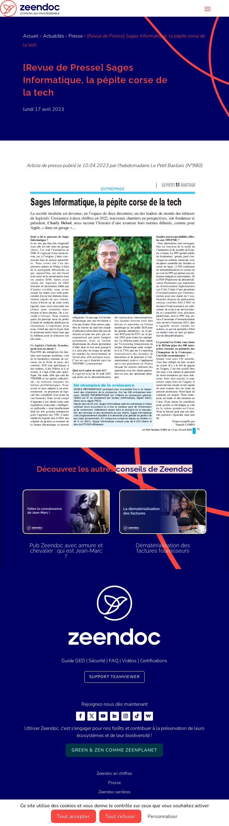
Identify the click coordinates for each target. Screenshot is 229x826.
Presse (76, 36)
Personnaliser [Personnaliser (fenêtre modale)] (162, 816)
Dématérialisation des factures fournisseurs (163, 548)
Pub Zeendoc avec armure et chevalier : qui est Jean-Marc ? (66, 550)
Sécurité (97, 660)
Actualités (53, 36)
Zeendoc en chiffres (114, 773)
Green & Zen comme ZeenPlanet (114, 750)
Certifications (153, 660)
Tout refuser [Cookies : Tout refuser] (120, 816)
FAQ (113, 660)
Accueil (30, 36)
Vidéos (129, 660)
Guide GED (73, 660)
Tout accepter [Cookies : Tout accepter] (73, 816)
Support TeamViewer (114, 676)
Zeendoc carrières (114, 792)
